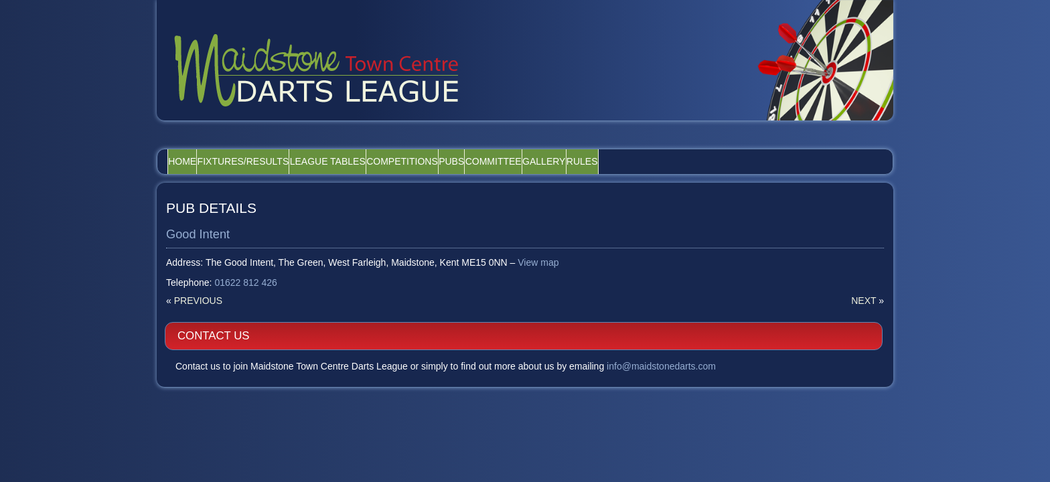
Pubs (534, 142)
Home (191, 142)
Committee (595, 142)
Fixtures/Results (271, 142)
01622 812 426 (246, 264)
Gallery (663, 142)
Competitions (467, 142)
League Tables (374, 142)
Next (625, 282)
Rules (721, 142)
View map (538, 244)
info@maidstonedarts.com (775, 243)
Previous (199, 282)
